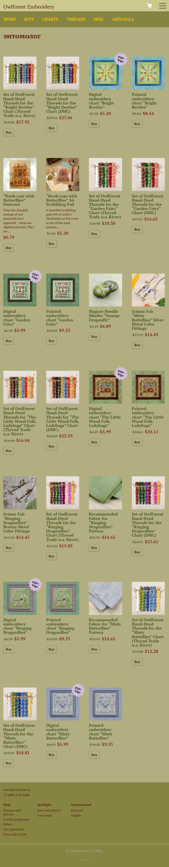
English (76, 815)
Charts (50, 19)
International (81, 805)
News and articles (15, 834)
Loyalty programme (16, 819)
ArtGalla (123, 19)
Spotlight (44, 805)
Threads (75, 19)
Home (10, 19)
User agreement (13, 829)
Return (8, 824)
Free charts (44, 815)
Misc (99, 19)
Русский (77, 810)
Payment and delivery (12, 812)
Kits (29, 19)
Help (7, 805)
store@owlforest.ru (16, 790)
